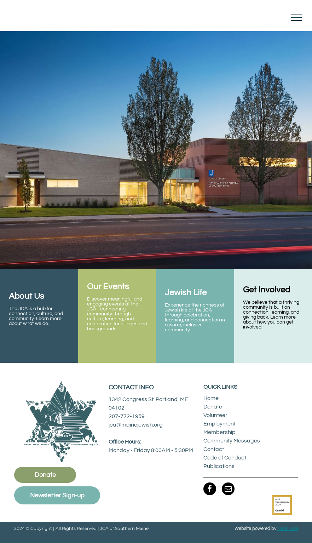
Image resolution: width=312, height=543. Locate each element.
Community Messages (231, 441)
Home (211, 398)
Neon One (287, 528)
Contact (213, 449)
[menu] (296, 17)
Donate (212, 407)
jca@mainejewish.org (136, 425)
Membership (219, 432)
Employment (219, 424)
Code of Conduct (224, 458)
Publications (219, 466)
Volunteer (215, 415)
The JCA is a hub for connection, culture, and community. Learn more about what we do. (36, 316)
